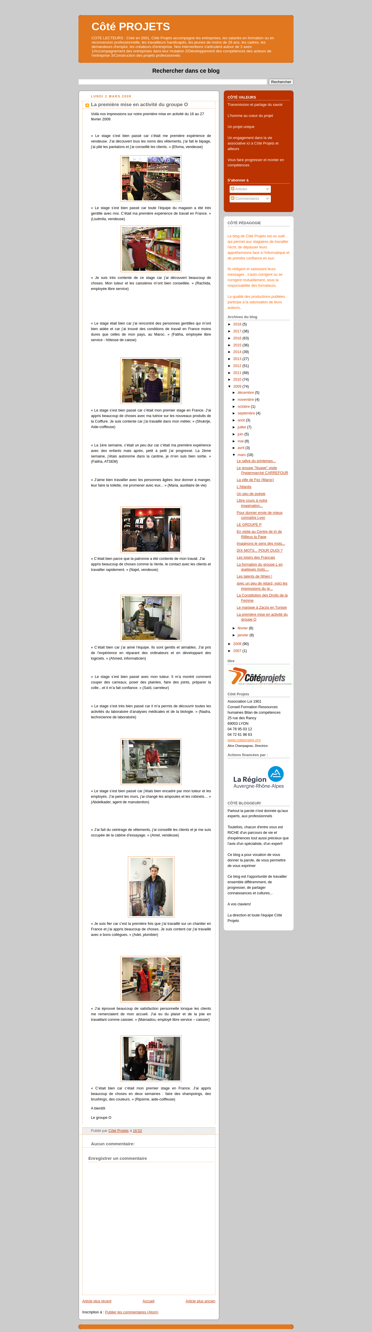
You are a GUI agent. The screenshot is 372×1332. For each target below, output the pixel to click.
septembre (247, 413)
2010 (238, 379)
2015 (238, 345)
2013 (238, 359)
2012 (238, 366)
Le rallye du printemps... (256, 461)
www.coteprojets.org (244, 740)
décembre (246, 393)
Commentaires (245, 199)
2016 (238, 338)
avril (242, 448)
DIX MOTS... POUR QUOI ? (260, 551)
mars (242, 455)
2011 (238, 373)
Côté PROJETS (131, 26)
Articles (239, 189)
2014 (238, 352)
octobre (244, 407)
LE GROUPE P (249, 525)
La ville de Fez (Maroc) (255, 480)
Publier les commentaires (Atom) (131, 1312)
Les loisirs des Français (256, 557)
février (243, 628)
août (242, 420)
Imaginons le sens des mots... (261, 544)
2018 (238, 324)
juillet (242, 427)
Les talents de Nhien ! (254, 576)
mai (241, 441)
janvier (244, 635)
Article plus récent (96, 1301)
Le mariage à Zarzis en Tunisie (262, 608)
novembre (246, 400)
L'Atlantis (244, 487)
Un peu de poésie (251, 494)
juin (241, 434)
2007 (238, 651)
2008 (238, 644)
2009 (238, 386)
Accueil (149, 1301)
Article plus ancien (200, 1301)
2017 (238, 331)
